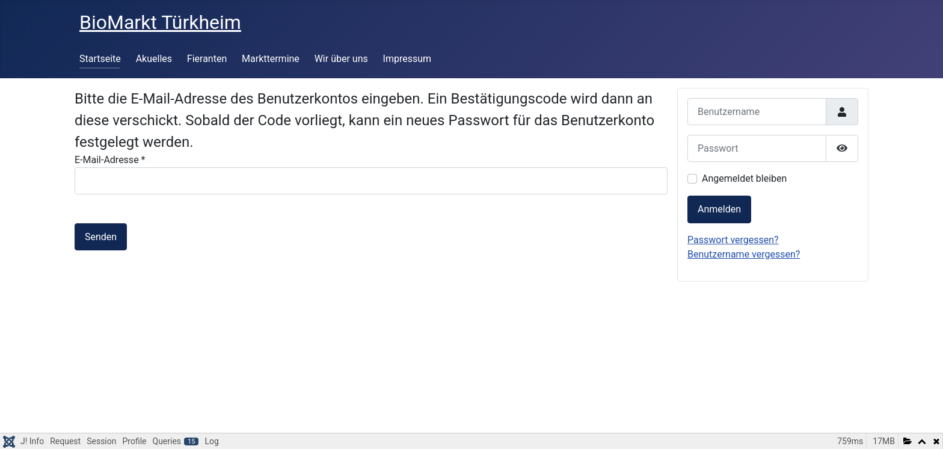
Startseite (100, 58)
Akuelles (154, 58)
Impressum (407, 58)
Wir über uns (341, 58)
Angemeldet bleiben (744, 178)
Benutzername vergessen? (743, 254)
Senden (101, 237)
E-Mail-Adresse (110, 160)
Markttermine (270, 58)
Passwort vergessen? (733, 240)
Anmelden (719, 209)
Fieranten (207, 58)
